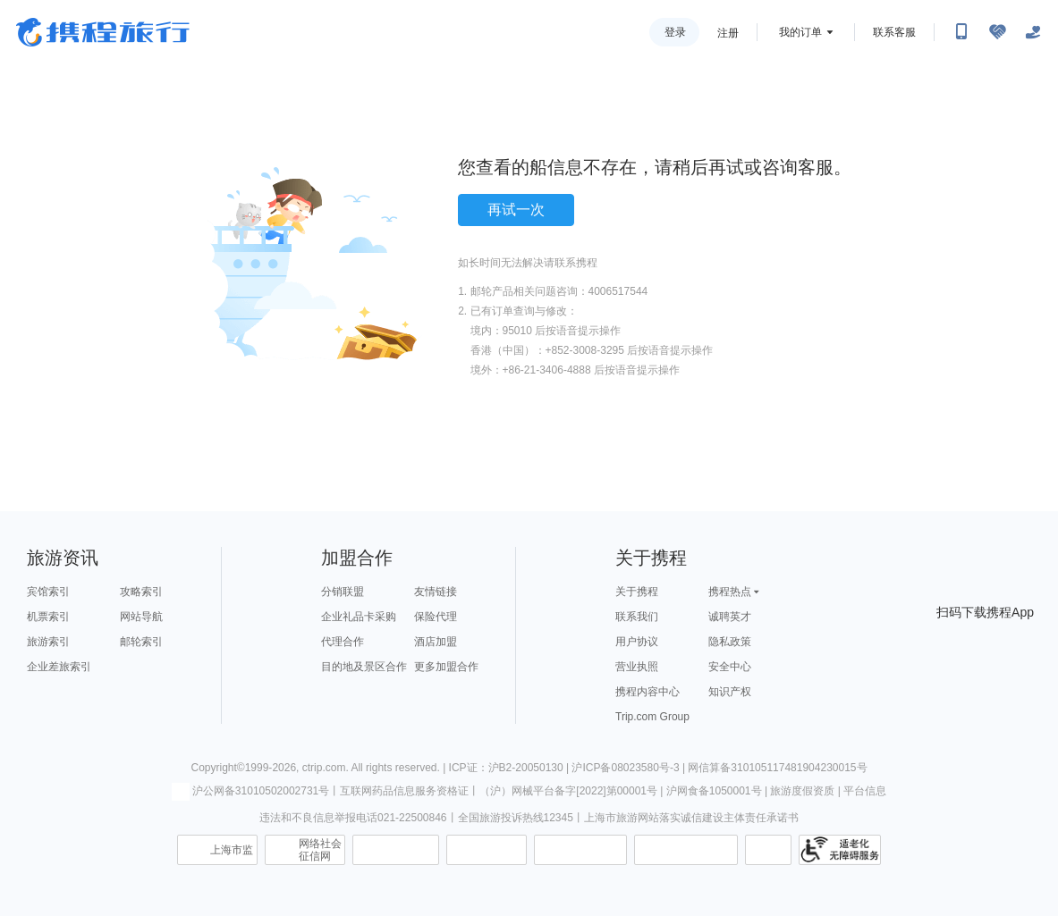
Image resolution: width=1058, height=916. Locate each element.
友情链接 (435, 591)
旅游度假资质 (802, 791)
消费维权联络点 (768, 850)
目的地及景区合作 (364, 666)
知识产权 (729, 691)
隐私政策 (729, 641)
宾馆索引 (48, 591)
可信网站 (486, 850)
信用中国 (580, 850)
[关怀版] (1033, 32)
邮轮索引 (141, 641)
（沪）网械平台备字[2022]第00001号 (568, 791)
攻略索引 (141, 591)
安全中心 (729, 666)
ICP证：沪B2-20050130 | (510, 767)
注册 (728, 33)
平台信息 (864, 791)
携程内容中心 (647, 691)
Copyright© (217, 767)
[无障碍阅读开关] (997, 32)
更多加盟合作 (446, 666)
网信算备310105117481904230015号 (777, 767)
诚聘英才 (729, 616)
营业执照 (636, 666)
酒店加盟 (435, 641)
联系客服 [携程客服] (894, 32)
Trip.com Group (652, 716)
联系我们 (636, 616)
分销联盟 (342, 591)
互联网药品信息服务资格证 (404, 791)
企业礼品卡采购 (358, 616)
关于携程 (636, 591)
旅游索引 (48, 641)
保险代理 (435, 616)
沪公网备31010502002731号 (250, 791)
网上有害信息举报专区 (686, 850)
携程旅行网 (103, 32)
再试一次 (516, 209)
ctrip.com (324, 767)
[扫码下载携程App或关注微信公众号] (961, 32)
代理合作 (342, 641)
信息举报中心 (395, 850)
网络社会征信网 (320, 849)
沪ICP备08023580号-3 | (629, 767)
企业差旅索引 (59, 666)
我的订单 (800, 32)
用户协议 (636, 641)
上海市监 (231, 850)
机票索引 (48, 616)
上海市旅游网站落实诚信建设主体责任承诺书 (691, 817)
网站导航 (141, 616)
